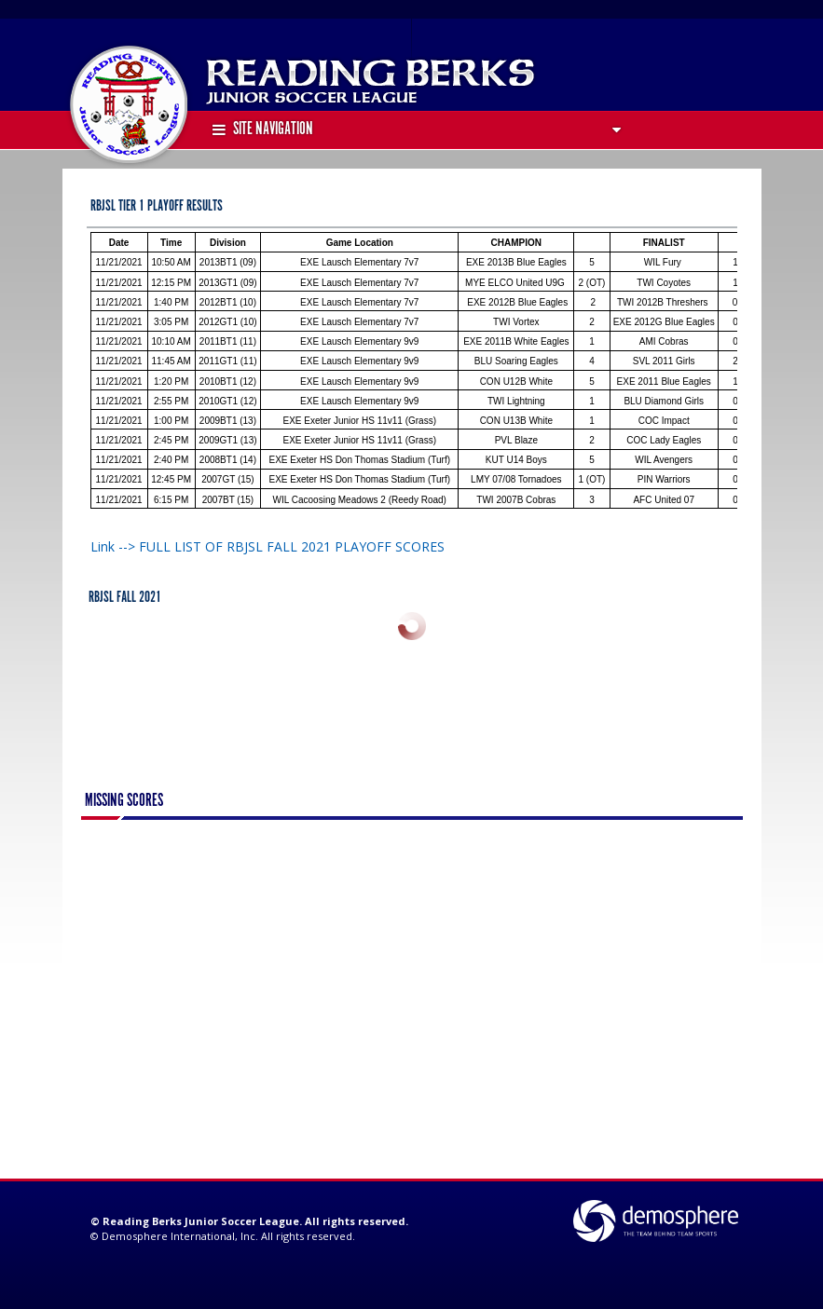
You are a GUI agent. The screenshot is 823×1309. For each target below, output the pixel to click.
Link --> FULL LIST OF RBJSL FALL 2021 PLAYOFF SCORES (267, 546)
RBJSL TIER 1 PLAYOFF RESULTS (156, 206)
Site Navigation (263, 130)
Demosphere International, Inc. (180, 1236)
